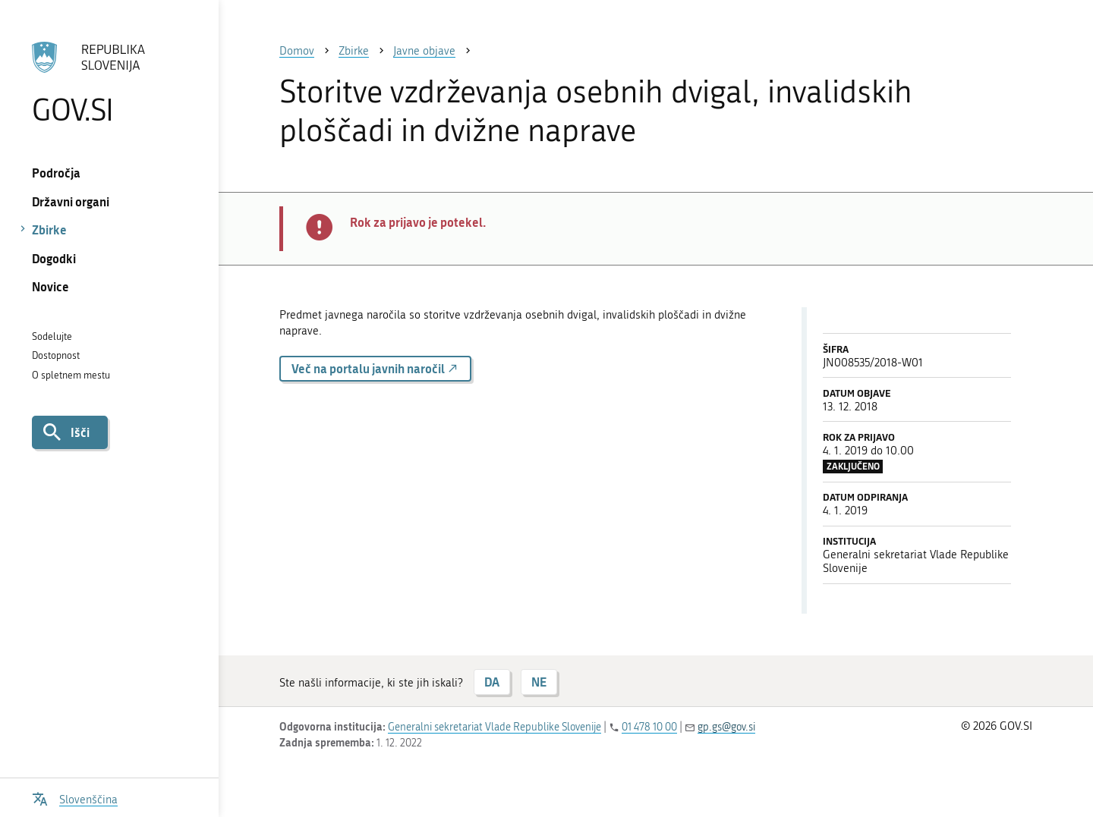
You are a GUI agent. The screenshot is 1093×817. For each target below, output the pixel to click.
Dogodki (54, 258)
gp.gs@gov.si (726, 727)
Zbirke (49, 229)
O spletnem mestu (71, 375)
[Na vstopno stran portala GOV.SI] (109, 83)
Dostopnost (56, 355)
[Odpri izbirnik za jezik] (75, 797)
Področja (56, 172)
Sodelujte (52, 336)
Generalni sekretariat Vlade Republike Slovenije (494, 727)
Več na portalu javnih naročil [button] (375, 368)
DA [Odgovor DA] (491, 681)
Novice (50, 286)
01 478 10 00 (649, 727)
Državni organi (70, 201)
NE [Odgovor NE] (538, 681)
